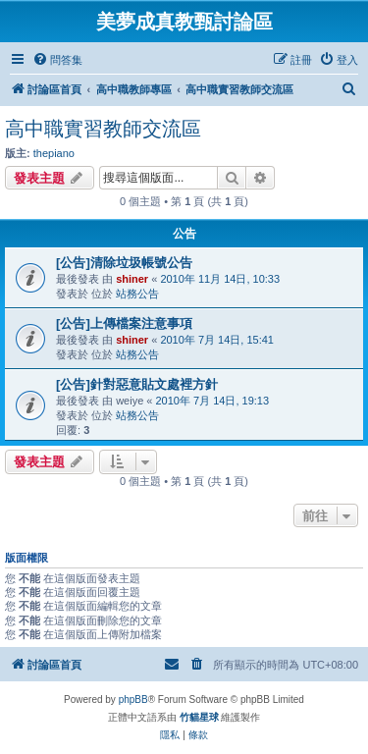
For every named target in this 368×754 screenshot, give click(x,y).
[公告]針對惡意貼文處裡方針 (137, 384)
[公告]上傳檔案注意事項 (124, 323)
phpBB (133, 699)
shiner (132, 279)
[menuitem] (57, 60)
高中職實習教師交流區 (103, 128)
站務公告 (137, 293)
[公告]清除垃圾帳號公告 (124, 262)
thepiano (54, 153)
